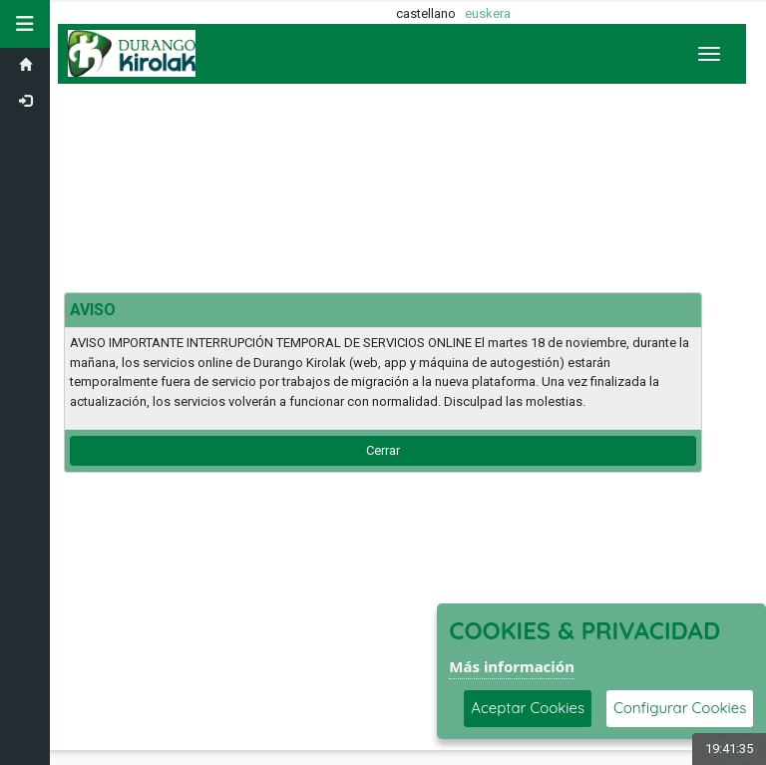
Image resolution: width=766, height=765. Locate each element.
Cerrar (383, 450)
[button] (25, 24)
